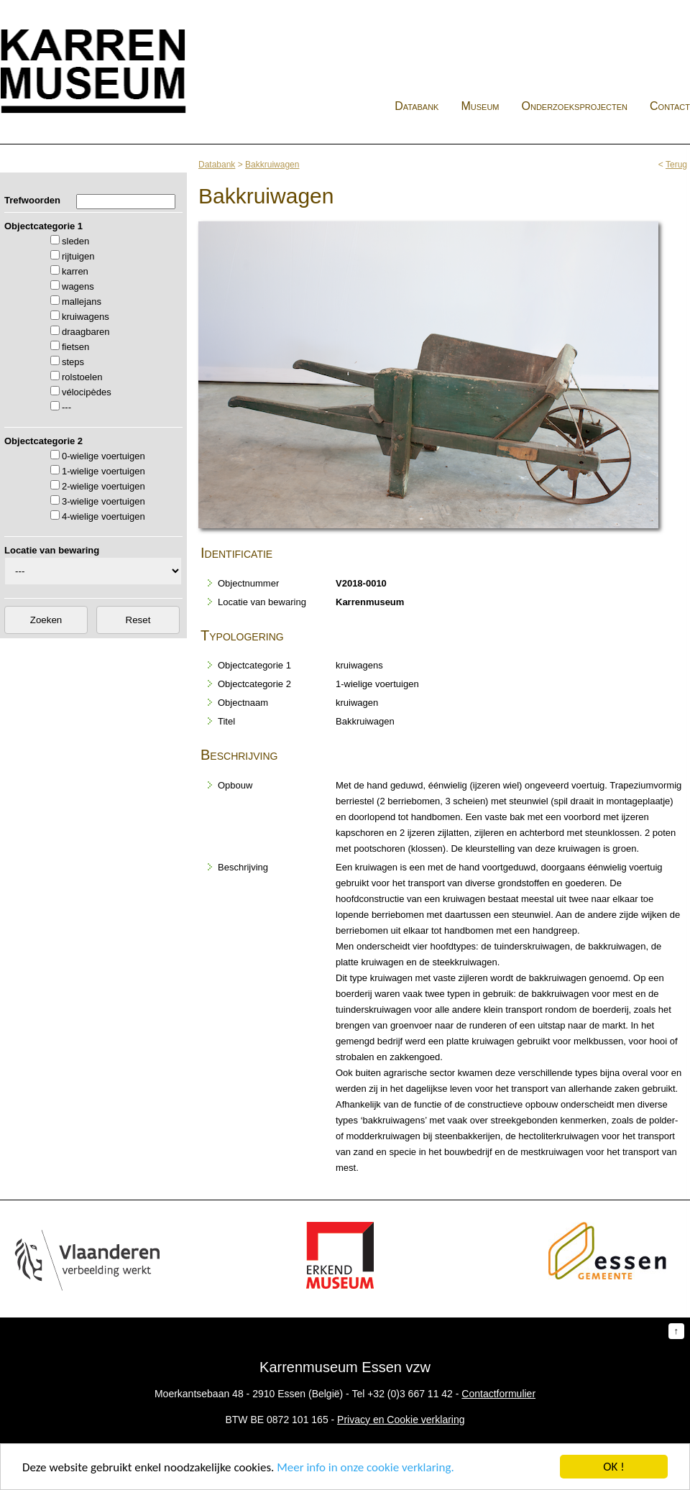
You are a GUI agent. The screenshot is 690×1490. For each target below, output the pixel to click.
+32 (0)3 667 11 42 (410, 1393)
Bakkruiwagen (272, 165)
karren (75, 271)
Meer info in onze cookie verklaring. (365, 1467)
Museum (480, 106)
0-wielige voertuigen (103, 456)
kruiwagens (85, 316)
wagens (78, 286)
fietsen (75, 346)
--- (66, 407)
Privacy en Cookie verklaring (400, 1419)
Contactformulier (498, 1393)
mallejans (81, 301)
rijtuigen (78, 256)
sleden (75, 241)
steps (73, 362)
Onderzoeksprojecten (575, 106)
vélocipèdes (86, 392)
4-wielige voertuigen (103, 516)
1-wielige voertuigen (103, 471)
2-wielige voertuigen (103, 486)
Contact (670, 106)
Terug (676, 165)
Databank (416, 106)
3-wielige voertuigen (103, 501)
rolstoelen (82, 377)
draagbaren (86, 331)
